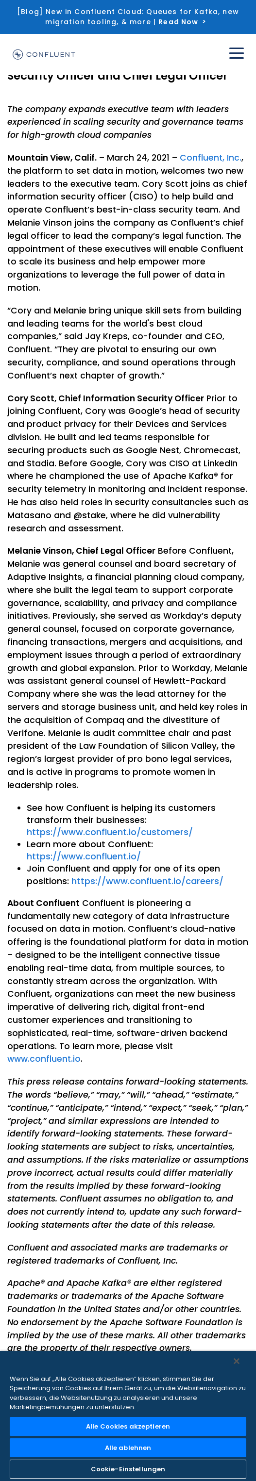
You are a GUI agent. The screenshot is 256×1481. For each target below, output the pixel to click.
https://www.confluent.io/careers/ (147, 881)
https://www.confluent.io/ (84, 856)
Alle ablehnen (128, 1447)
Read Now (178, 22)
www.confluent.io (44, 1059)
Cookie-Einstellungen (128, 1469)
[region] (128, 1416)
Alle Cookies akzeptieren (128, 1426)
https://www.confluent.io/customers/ (110, 832)
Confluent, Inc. (210, 158)
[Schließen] (236, 1361)
